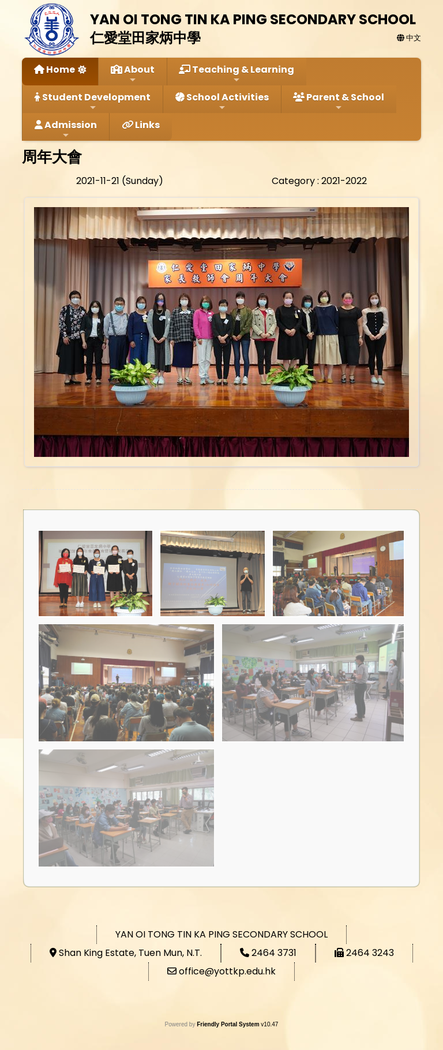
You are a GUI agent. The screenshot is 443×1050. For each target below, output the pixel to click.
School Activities (222, 101)
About (133, 73)
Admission (66, 129)
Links (141, 125)
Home (54, 69)
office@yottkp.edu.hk (227, 971)
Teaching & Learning (236, 73)
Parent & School (338, 101)
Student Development (93, 101)
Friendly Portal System (229, 1024)
